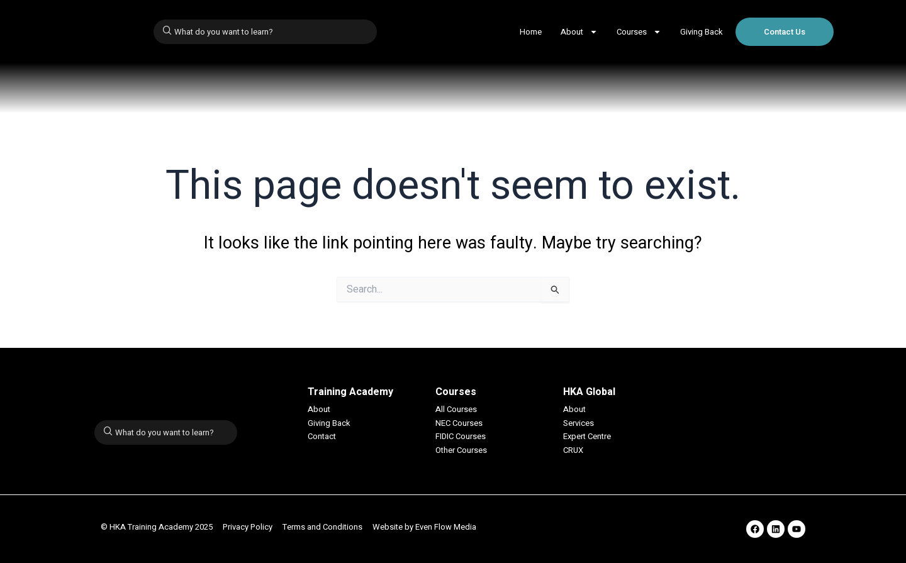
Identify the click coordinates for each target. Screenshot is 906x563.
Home (531, 32)
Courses (639, 32)
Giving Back (701, 32)
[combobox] (265, 32)
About (579, 32)
